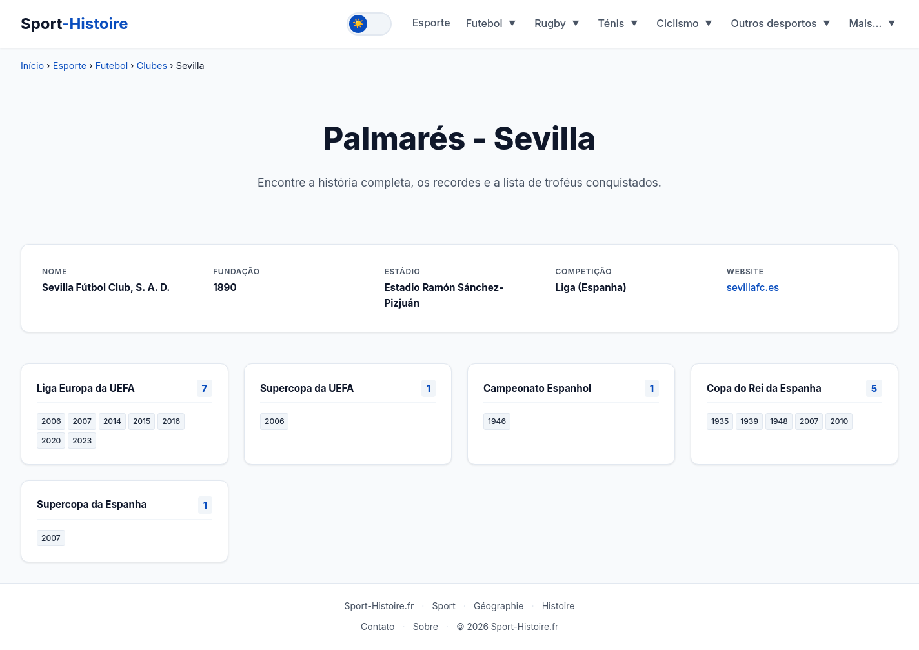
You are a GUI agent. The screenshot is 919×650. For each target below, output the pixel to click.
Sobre (425, 626)
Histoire (558, 605)
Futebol (484, 23)
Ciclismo (677, 23)
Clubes (152, 65)
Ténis (611, 23)
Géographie (499, 605)
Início (32, 65)
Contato (378, 626)
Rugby (550, 23)
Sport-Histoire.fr (379, 605)
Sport (74, 23)
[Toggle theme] (369, 24)
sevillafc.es (753, 287)
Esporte (431, 22)
